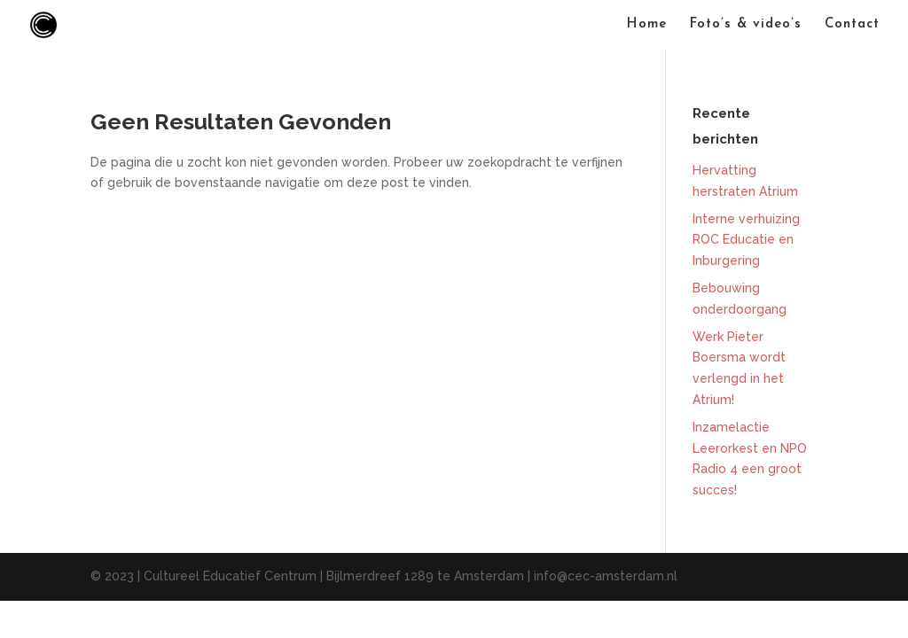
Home (647, 25)
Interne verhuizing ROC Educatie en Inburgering (746, 240)
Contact (852, 25)
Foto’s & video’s (746, 25)
